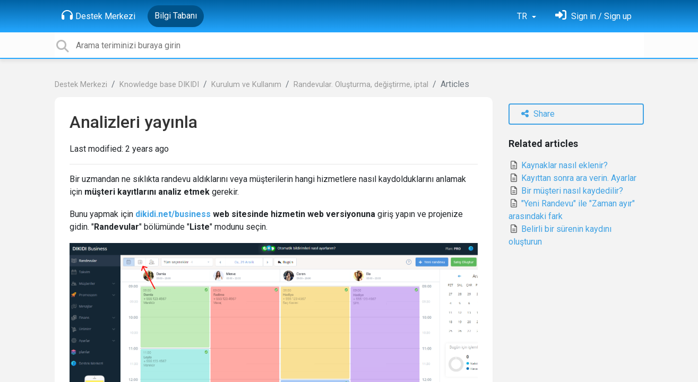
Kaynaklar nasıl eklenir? (558, 165)
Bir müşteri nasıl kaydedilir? (566, 191)
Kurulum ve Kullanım (246, 84)
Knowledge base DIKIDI (159, 84)
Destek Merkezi (98, 15)
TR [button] (523, 16)
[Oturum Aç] (593, 16)
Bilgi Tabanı (175, 16)
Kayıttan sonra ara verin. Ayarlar (572, 178)
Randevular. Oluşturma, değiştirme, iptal (361, 84)
